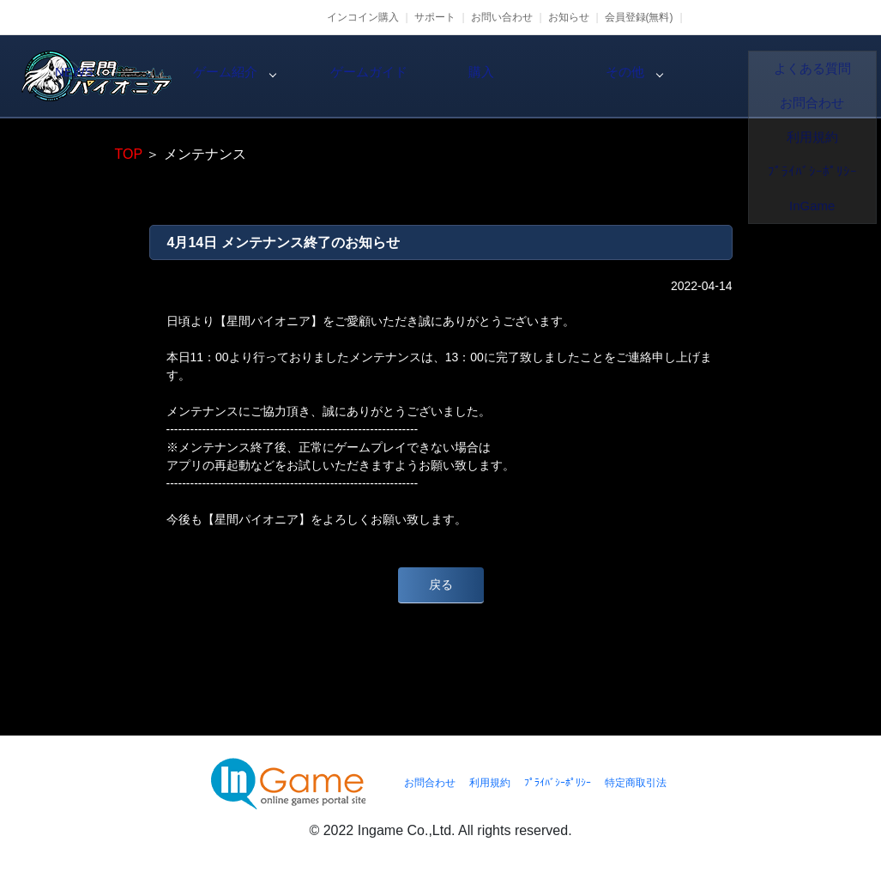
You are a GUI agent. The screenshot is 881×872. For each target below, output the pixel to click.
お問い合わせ (502, 17)
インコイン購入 (363, 17)
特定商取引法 (636, 783)
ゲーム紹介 (371, 76)
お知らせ (568, 17)
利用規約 (489, 783)
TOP (128, 154)
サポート (435, 17)
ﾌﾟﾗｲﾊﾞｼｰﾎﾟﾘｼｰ (557, 783)
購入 (663, 76)
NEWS (225, 76)
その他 (809, 76)
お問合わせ (430, 783)
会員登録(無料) (639, 17)
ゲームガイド (517, 76)
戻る (441, 584)
